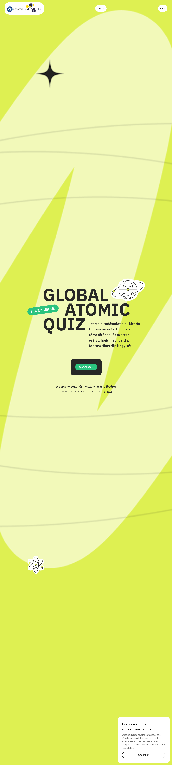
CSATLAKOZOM (86, 367)
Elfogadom (144, 755)
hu (162, 8)
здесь (108, 391)
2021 (101, 8)
